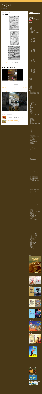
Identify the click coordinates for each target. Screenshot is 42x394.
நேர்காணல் (31, 210)
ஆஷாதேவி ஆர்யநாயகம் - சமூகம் (34, 132)
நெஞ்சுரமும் (31, 208)
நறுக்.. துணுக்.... (32, 206)
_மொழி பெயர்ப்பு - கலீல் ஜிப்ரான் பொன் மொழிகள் (34, 94)
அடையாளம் (31, 111)
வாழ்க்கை (31, 244)
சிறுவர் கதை (31, 192)
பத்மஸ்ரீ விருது (32, 213)
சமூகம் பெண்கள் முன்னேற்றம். (34, 178)
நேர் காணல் (31, 209)
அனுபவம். (31, 122)
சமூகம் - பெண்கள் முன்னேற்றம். (34, 176)
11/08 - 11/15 (32, 38)
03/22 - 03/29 (32, 69)
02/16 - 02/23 (32, 72)
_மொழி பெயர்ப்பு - (32, 91)
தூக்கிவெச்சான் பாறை (33, 202)
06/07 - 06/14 (32, 60)
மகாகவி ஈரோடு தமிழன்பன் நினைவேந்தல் (8, 91)
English (31, 103)
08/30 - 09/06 (32, 47)
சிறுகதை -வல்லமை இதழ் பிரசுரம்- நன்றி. (35, 191)
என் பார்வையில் (32, 146)
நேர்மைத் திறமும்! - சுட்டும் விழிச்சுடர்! (35, 211)
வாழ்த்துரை (31, 247)
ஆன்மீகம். (31, 131)
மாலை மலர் (5, 63)
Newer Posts (4, 87)
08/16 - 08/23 (32, 49)
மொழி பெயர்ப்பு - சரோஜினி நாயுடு (34, 236)
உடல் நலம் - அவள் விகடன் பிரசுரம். (34, 136)
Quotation (31, 109)
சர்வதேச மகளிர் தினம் (32, 179)
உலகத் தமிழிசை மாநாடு (33, 139)
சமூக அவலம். (31, 173)
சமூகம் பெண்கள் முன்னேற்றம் (34, 177)
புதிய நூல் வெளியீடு (32, 218)
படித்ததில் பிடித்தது (32, 212)
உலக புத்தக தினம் (32, 138)
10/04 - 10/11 (32, 42)
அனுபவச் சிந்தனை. (32, 120)
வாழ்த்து (31, 245)
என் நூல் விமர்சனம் (32, 143)
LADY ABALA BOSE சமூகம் (33, 104)
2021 (30, 28)
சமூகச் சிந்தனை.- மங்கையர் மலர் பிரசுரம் (35, 175)
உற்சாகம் (31, 140)
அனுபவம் (31, 121)
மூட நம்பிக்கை (32, 230)
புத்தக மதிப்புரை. (32, 220)
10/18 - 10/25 (32, 40)
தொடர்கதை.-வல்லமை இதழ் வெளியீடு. (35, 204)
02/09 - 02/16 (32, 73)
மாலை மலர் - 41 (5, 14)
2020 (30, 29)
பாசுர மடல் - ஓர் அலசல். (33, 216)
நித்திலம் (6, 5)
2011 (30, 87)
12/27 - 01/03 (32, 30)
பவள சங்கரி (34, 18)
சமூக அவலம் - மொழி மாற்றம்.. (34, 172)
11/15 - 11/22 (32, 37)
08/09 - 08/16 (32, 50)
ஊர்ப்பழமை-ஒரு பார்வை (33, 141)
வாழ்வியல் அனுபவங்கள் (33, 248)
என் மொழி (31, 147)
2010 (30, 88)
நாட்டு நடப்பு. (31, 207)
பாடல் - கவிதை (32, 217)
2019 (30, 78)
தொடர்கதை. (31, 203)
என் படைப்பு (31, 144)
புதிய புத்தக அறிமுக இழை (33, 219)
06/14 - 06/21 (32, 59)
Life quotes (31, 107)
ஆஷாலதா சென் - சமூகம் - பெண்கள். (34, 133)
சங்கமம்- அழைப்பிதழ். (33, 171)
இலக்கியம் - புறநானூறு (33, 134)
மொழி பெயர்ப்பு (32, 232)
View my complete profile (35, 19)
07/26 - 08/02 (32, 52)
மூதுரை (31, 231)
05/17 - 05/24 (32, 63)
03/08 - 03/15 (32, 70)
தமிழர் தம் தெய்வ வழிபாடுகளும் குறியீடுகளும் (12, 120)
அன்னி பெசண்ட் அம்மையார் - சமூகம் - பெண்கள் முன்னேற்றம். (35, 123)
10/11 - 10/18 (32, 41)
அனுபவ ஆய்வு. (32, 119)
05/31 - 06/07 (32, 61)
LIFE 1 (30, 106)
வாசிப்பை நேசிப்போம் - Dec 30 (8, 67)
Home (14, 87)
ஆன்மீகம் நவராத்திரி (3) (33, 129)
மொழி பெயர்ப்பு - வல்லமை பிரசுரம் (34, 237)
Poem (30, 108)
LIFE (30, 105)
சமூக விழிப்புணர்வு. (32, 174)
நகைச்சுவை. (31, 205)
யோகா (31, 240)
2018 (30, 79)
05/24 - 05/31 (32, 62)
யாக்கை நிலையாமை (32, 239)
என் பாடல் (31, 145)
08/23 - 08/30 (32, 48)
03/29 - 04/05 (32, 68)
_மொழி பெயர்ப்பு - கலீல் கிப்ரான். (34, 92)
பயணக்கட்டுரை (32, 214)
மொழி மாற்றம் (32, 238)
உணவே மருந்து (32, 137)
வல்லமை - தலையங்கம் (33, 242)
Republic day (31, 110)
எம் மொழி (31, 142)
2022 (30, 27)
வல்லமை (31, 241)
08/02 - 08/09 (32, 51)
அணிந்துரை (31, 112)
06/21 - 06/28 (32, 58)
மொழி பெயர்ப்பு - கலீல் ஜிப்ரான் (34, 234)
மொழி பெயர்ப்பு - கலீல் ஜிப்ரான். (34, 235)
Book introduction (32, 102)
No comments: (10, 62)
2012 (30, 86)
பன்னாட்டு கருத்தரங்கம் (33, 215)
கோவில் (31, 170)
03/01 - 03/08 (32, 71)
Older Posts (25, 87)
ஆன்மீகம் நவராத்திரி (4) (33, 130)
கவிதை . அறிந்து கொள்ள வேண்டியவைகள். (33, 159)
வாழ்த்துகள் (31, 246)
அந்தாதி (31, 113)
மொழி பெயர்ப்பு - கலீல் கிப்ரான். (34, 233)
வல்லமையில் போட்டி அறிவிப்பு (34, 243)
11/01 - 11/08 (32, 39)
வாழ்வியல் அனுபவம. (33, 249)
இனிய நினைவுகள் (32, 135)
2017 (30, 80)
